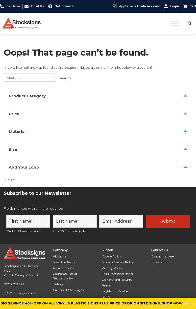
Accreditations (63, 268)
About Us (59, 256)
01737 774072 (14, 284)
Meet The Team (64, 262)
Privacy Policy (112, 268)
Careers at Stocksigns (68, 290)
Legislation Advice (115, 291)
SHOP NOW (172, 303)
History (58, 284)
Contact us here (162, 256)
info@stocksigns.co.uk (20, 293)
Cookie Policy (111, 256)
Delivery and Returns (117, 279)
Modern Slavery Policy (118, 262)
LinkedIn (157, 262)
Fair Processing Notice (118, 274)
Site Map (108, 297)
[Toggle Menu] (175, 23)
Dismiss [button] (189, 303)
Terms (106, 285)
